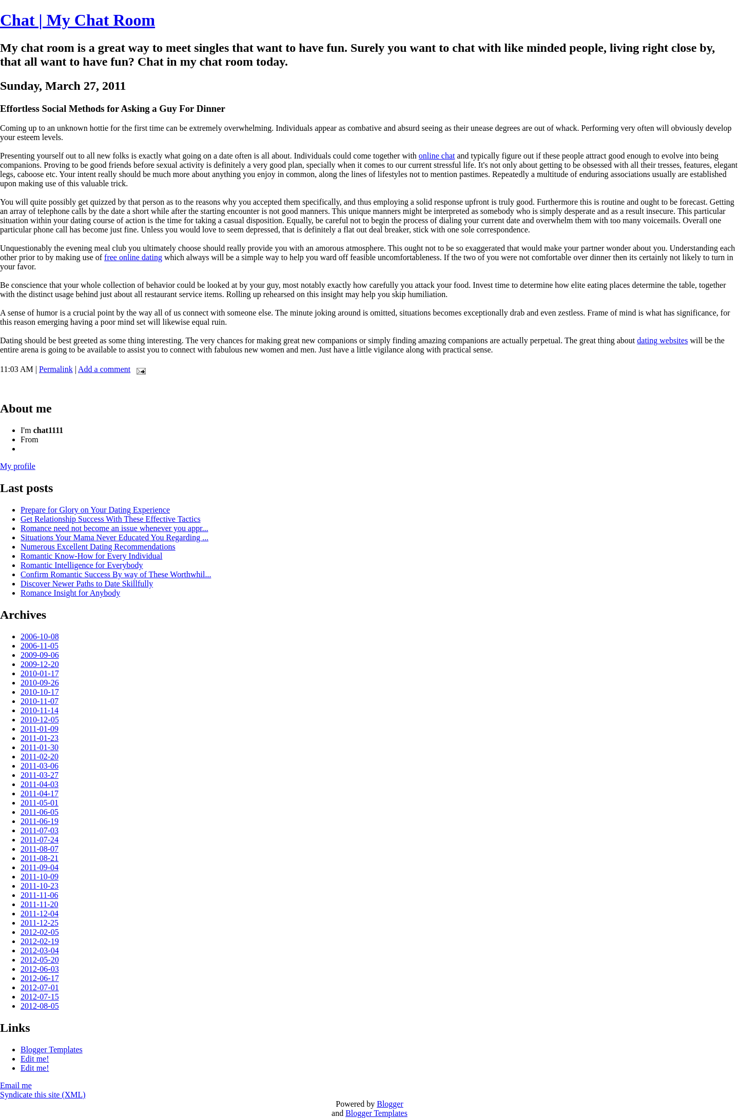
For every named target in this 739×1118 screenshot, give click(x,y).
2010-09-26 (40, 682)
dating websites (662, 340)
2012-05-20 (40, 959)
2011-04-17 (40, 793)
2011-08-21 (40, 858)
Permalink (56, 369)
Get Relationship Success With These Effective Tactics (111, 519)
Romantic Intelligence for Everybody (82, 565)
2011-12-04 (40, 913)
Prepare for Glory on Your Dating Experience (95, 509)
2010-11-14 (40, 710)
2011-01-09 (40, 728)
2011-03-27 (40, 775)
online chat (437, 155)
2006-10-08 (40, 636)
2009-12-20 (40, 664)
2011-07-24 (40, 839)
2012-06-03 (40, 969)
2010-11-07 (40, 701)
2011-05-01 (40, 802)
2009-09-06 (40, 655)
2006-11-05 (40, 645)
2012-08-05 (40, 1006)
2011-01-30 (40, 747)
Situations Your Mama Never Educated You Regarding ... (114, 537)
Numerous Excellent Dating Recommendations (98, 546)
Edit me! (35, 1058)
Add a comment (104, 369)
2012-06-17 (40, 978)
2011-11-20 (39, 904)
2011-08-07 (40, 849)
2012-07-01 (40, 987)
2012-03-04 (40, 950)
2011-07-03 (40, 830)
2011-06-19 (40, 821)
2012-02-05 (40, 932)
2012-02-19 (40, 941)
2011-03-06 (40, 765)
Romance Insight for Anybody (70, 593)
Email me (16, 1085)
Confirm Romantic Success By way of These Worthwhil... (116, 574)
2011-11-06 (39, 895)
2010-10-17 (40, 692)
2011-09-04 (40, 867)
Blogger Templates (52, 1049)
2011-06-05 (40, 812)
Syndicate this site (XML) (43, 1094)
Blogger (390, 1104)
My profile (17, 466)
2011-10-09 (40, 876)
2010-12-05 (40, 719)
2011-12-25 (40, 922)
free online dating (133, 257)
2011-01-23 (40, 738)
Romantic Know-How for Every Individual (91, 556)
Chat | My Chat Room (77, 20)
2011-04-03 (40, 784)
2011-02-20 (40, 756)
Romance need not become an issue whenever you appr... (114, 528)
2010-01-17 (40, 673)
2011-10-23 (40, 885)
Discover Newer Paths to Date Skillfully (87, 583)
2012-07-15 (40, 996)
